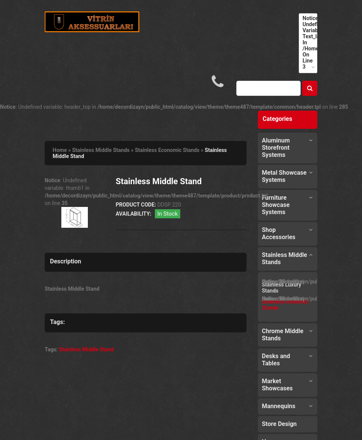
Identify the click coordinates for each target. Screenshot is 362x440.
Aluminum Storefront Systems (276, 147)
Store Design (279, 423)
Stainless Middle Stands (101, 150)
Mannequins (279, 406)
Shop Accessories (278, 233)
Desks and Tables (276, 359)
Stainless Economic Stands (167, 150)
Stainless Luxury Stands (281, 288)
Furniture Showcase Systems (276, 205)
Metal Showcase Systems (284, 176)
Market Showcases (277, 384)
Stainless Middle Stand (86, 349)
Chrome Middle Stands (283, 334)
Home (60, 150)
